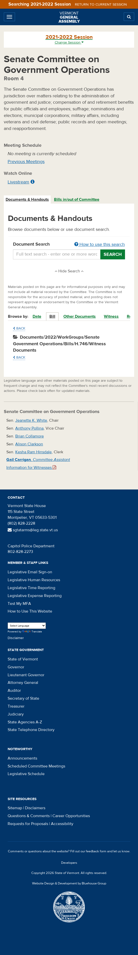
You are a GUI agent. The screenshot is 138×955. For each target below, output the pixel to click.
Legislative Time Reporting (31, 587)
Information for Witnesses (31, 467)
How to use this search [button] (99, 244)
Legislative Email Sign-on (30, 572)
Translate (32, 632)
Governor (16, 667)
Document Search (69, 244)
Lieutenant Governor (26, 675)
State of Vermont (23, 659)
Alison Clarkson (29, 444)
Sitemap (15, 808)
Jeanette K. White (31, 420)
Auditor (14, 690)
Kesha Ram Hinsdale (33, 452)
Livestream (18, 182)
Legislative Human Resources (34, 579)
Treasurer (16, 706)
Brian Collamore (29, 436)
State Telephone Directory (31, 729)
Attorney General (23, 682)
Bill (52, 316)
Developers (69, 863)
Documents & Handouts (27, 199)
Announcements (22, 758)
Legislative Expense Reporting (35, 595)
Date (37, 316)
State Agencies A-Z (25, 722)
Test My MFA (19, 603)
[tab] (27, 199)
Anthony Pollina (29, 428)
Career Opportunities (71, 815)
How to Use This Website (30, 611)
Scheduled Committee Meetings (36, 766)
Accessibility (62, 823)
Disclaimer (16, 638)
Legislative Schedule (26, 773)
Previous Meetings (26, 162)
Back (19, 328)
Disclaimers (35, 808)
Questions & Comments (29, 815)
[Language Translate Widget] (27, 625)
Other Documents (79, 316)
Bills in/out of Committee (76, 199)
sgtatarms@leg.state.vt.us (33, 530)
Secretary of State (23, 698)
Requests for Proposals (28, 823)
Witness (111, 316)
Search (113, 254)
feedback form (96, 851)
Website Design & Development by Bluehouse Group (69, 883)
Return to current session (101, 4)
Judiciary (16, 714)
